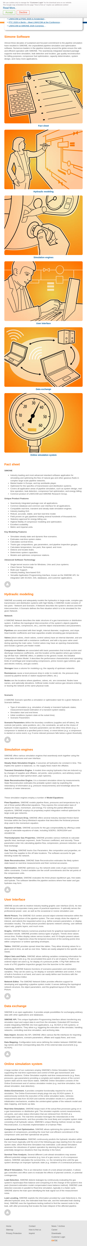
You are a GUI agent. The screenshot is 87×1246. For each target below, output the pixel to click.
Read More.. (9, 8)
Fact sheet (43, 126)
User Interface (43, 323)
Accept (9, 12)
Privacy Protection (14, 1233)
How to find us (35, 1230)
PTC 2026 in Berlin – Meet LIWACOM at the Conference (34, 22)
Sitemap (9, 1230)
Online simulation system (43, 455)
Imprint (32, 1233)
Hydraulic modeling (43, 191)
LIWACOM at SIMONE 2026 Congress (26, 26)
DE (56, 1240)
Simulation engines (43, 257)
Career (54, 1230)
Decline (23, 12)
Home (8, 1226)
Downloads (56, 1233)
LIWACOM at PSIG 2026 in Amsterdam (26, 19)
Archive (61, 1226)
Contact (32, 1226)
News (53, 1226)
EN (52, 1240)
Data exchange (43, 389)
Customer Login (58, 1237)
